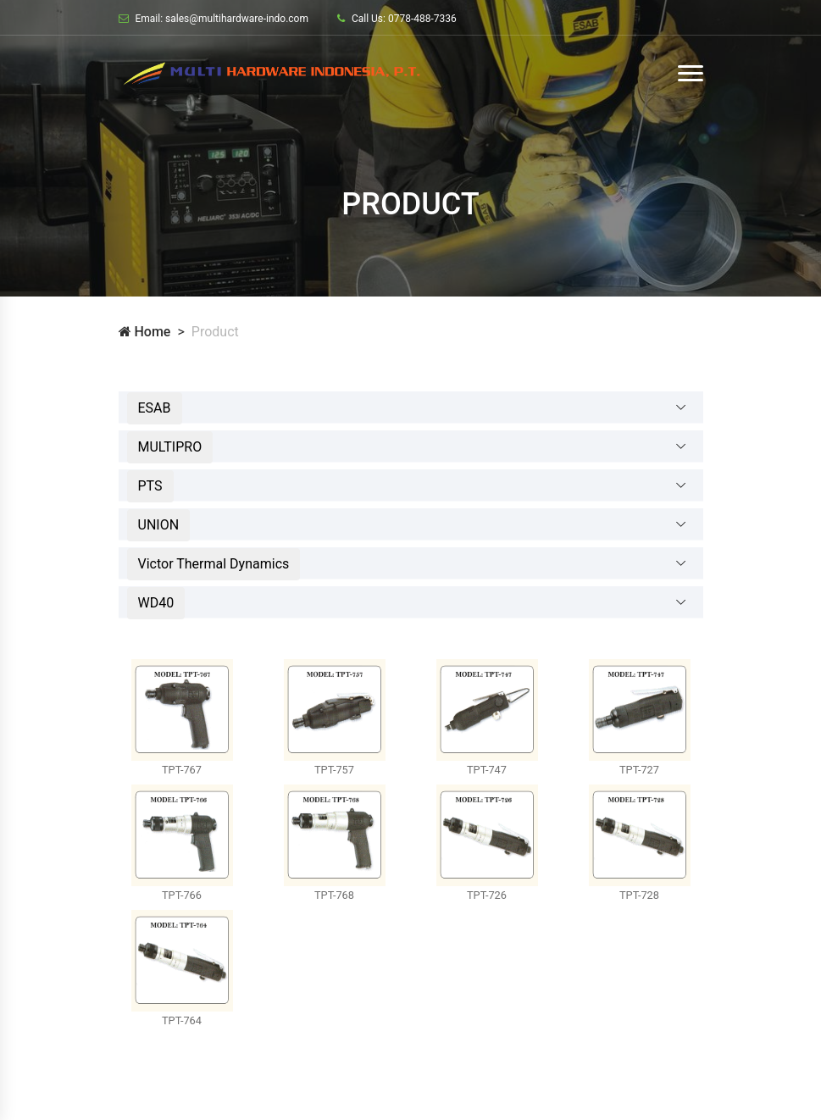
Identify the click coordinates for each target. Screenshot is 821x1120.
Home (145, 332)
